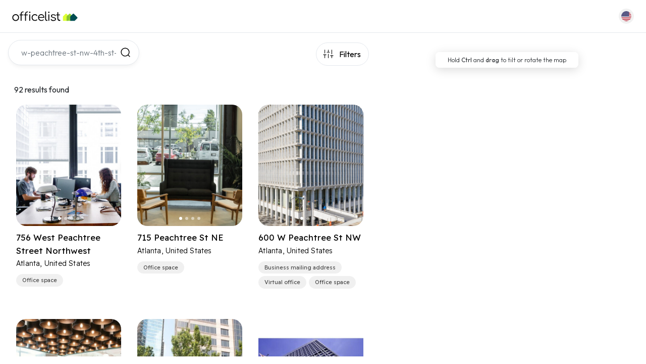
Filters (350, 54)
